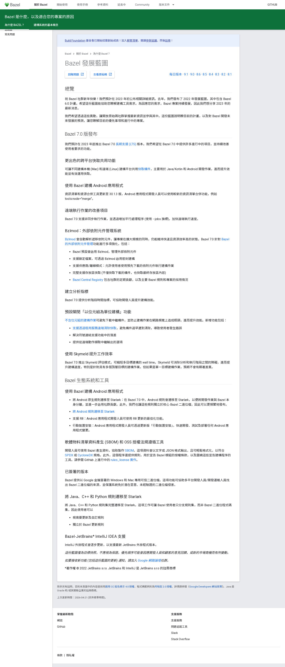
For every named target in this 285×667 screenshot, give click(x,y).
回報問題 (76, 74)
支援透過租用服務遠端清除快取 (94, 328)
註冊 (168, 40)
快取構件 (144, 169)
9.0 (192, 74)
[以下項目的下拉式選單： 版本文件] (175, 4)
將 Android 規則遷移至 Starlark (94, 411)
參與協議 (151, 40)
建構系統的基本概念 (46, 25)
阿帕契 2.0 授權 (163, 586)
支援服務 (176, 620)
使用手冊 (82, 4)
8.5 (205, 74)
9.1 (186, 74)
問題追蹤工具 (179, 626)
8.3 (217, 74)
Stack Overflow (180, 639)
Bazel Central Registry (88, 280)
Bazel (68, 53)
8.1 (230, 74)
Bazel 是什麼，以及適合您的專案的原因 (39, 16)
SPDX (69, 455)
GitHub (272, 4)
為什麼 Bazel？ (101, 53)
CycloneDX (85, 455)
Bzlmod (70, 239)
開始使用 (62, 4)
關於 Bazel (82, 53)
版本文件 (164, 4)
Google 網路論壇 (149, 560)
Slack (174, 632)
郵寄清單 (132, 40)
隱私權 (70, 655)
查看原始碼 (102, 74)
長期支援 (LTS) (126, 144)
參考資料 (102, 4)
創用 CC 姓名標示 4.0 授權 (119, 586)
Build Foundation (75, 40)
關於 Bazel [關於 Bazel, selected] (40, 4)
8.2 (223, 74)
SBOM (129, 450)
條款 (60, 655)
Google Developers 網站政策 (205, 586)
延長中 (122, 4)
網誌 (60, 620)
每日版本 (175, 74)
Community (142, 4)
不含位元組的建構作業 (80, 320)
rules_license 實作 (123, 460)
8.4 (211, 74)
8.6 (198, 74)
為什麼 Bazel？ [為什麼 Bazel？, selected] (14, 25)
